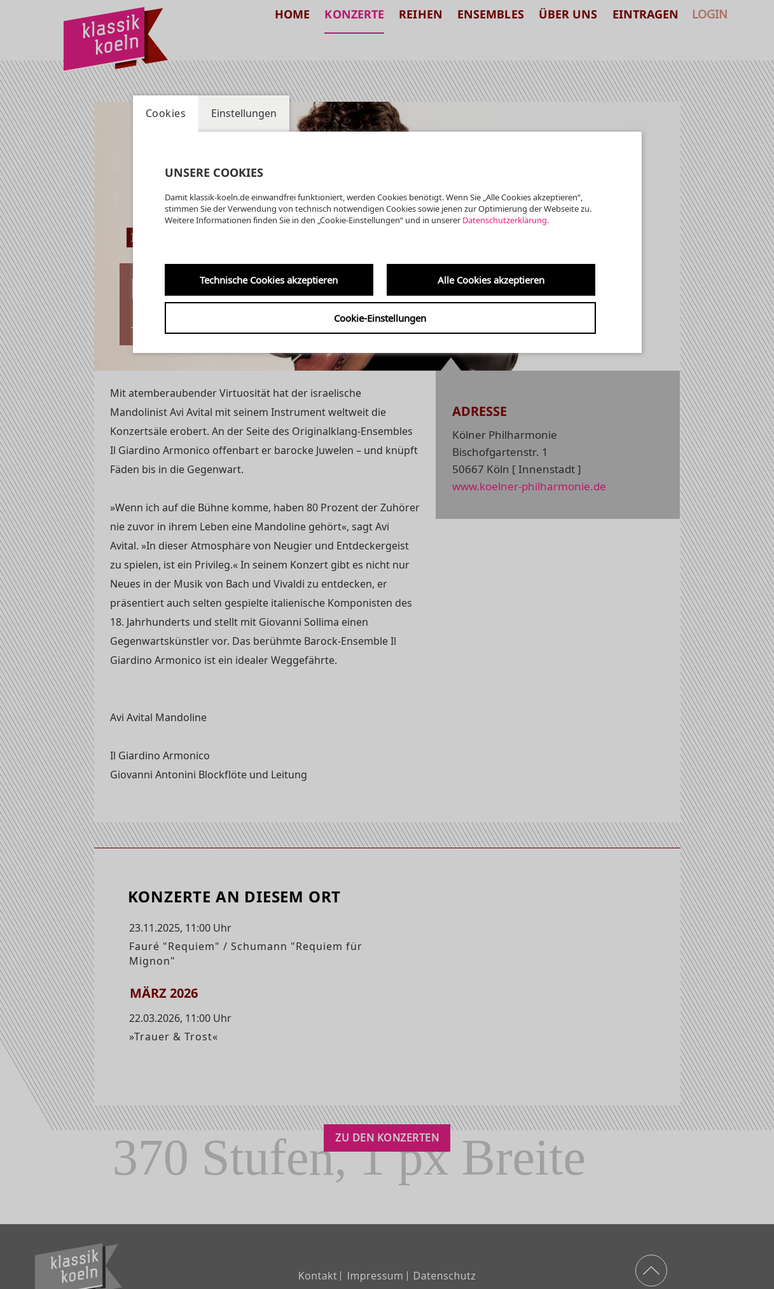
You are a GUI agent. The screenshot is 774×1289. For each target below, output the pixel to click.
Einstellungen (244, 113)
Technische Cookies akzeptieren (269, 279)
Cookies (166, 113)
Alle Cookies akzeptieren (491, 279)
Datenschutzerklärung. (505, 220)
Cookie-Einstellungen (380, 318)
